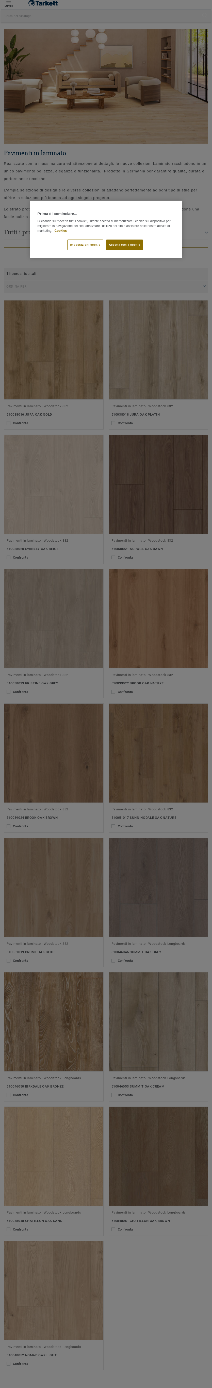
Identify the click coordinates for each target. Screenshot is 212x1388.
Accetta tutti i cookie (124, 244)
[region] (106, 229)
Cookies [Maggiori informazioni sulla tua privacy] (60, 231)
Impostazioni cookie (85, 244)
